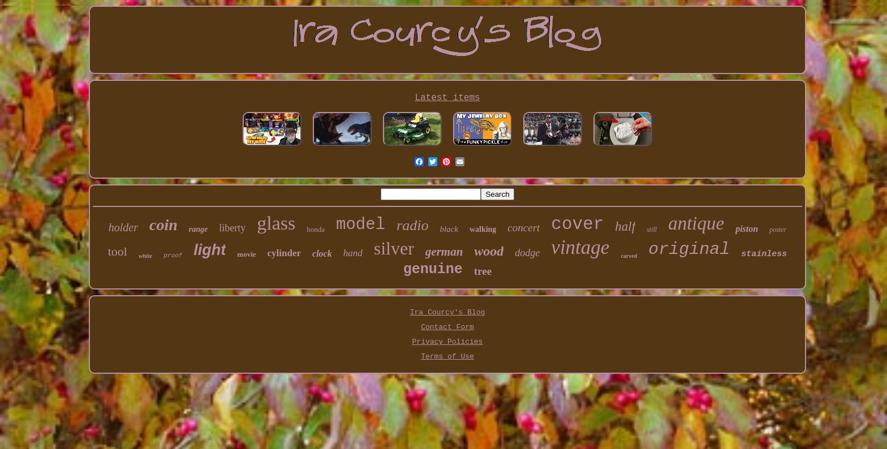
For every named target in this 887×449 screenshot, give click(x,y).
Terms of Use (447, 356)
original (689, 249)
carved (629, 256)
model (360, 224)
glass (276, 223)
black (449, 229)
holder (123, 227)
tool (117, 251)
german (444, 251)
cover (577, 224)
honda (316, 229)
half (625, 226)
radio (412, 225)
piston (746, 229)
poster (777, 230)
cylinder (285, 253)
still (652, 230)
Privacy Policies (447, 342)
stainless (764, 254)
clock (322, 253)
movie (246, 254)
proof (172, 255)
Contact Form (447, 327)
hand (353, 253)
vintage (580, 247)
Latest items (447, 98)
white (145, 255)
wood (488, 251)
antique (696, 223)
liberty (232, 228)
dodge (527, 252)
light (209, 249)
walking (483, 229)
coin (163, 225)
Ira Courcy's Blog (447, 312)
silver (394, 248)
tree (483, 271)
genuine (433, 269)
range (198, 229)
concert (523, 228)
